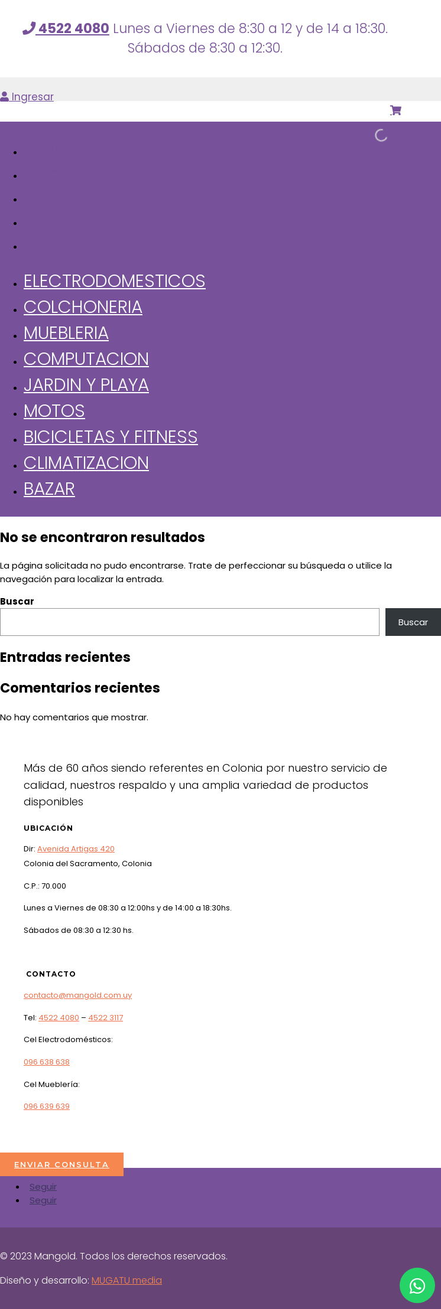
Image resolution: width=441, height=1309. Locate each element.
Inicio (44, 150)
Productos (63, 197)
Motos (54, 411)
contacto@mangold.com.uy (78, 995)
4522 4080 (58, 1017)
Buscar (17, 601)
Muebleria (66, 333)
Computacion (86, 359)
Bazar (49, 488)
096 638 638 (47, 1062)
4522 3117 (105, 1017)
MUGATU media (127, 1280)
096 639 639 (47, 1106)
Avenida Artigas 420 (76, 848)
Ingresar (27, 97)
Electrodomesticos (115, 281)
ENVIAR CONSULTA (61, 1164)
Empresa (58, 173)
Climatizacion (86, 463)
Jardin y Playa (86, 385)
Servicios (58, 220)
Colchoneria (83, 307)
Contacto (61, 244)
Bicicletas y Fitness (111, 437)
